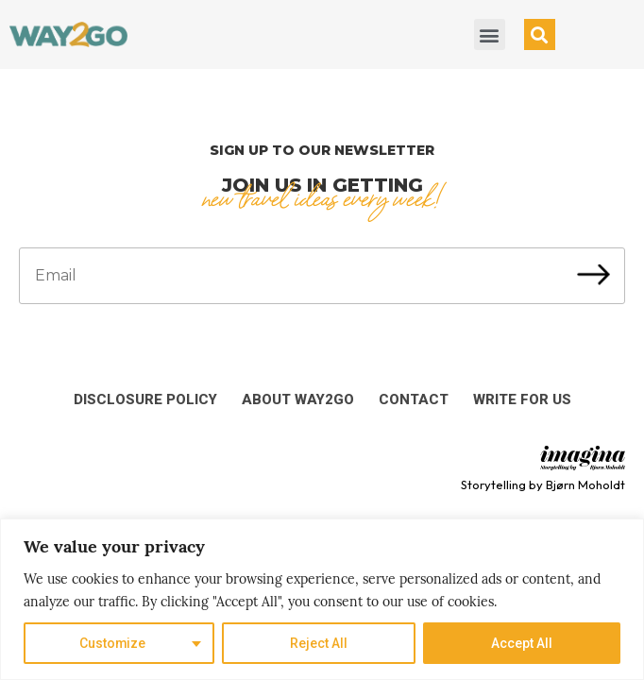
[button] (489, 34)
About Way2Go (298, 399)
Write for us (522, 399)
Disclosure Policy (145, 399)
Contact (414, 399)
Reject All (319, 643)
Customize (112, 643)
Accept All (521, 643)
